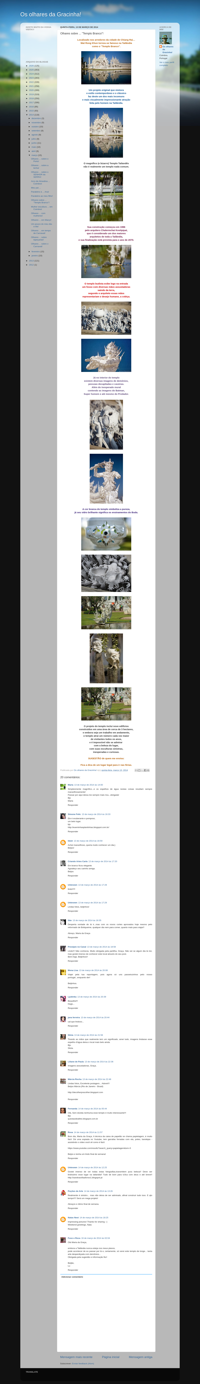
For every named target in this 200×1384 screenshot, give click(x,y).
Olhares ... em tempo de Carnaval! (41, 231)
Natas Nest (73, 1217)
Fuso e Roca (74, 1238)
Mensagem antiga (140, 1357)
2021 (31, 86)
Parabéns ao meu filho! (42, 196)
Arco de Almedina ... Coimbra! (40, 182)
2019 (31, 94)
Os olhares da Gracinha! (50, 14)
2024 (31, 74)
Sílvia (70, 1035)
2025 (31, 70)
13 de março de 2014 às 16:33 (96, 814)
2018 (31, 98)
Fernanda (72, 1108)
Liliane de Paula (76, 1061)
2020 (31, 90)
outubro (35, 126)
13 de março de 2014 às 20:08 (93, 970)
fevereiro (36, 251)
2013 (31, 261)
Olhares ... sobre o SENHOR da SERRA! (39, 174)
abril (34, 151)
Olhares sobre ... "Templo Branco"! (40, 201)
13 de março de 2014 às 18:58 (101, 947)
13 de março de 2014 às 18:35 (87, 920)
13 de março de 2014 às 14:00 (88, 785)
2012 (31, 265)
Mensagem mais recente (76, 1357)
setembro (36, 130)
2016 (31, 107)
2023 (31, 78)
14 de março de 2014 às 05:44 (92, 1108)
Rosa (70, 1132)
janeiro (35, 255)
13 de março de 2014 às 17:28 (92, 885)
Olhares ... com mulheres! (38, 214)
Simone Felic (74, 814)
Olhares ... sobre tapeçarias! (39, 238)
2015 (31, 111)
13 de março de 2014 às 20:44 (95, 1017)
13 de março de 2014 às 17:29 (92, 902)
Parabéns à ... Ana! (40, 192)
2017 (31, 102)
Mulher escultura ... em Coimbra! (41, 208)
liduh (70, 841)
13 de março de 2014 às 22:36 (99, 1061)
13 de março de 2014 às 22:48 (96, 1079)
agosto (35, 135)
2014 (31, 115)
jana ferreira (74, 1017)
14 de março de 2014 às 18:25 (94, 1217)
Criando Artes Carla (78, 861)
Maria (70, 785)
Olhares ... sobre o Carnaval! (39, 245)
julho (34, 139)
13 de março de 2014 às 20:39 (92, 997)
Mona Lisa (73, 970)
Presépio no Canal (77, 947)
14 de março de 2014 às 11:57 (88, 1132)
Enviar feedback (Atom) (83, 1363)
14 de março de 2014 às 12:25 (92, 1167)
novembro (37, 122)
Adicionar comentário (72, 1277)
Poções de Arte (75, 1191)
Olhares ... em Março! (41, 220)
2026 (31, 66)
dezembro (37, 118)
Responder (73, 805)
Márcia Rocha (75, 1079)
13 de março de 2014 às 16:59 (88, 841)
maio (34, 147)
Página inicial (110, 1357)
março (35, 155)
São (70, 920)
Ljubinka (72, 997)
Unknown (72, 885)
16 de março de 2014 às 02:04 (95, 1238)
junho (34, 143)
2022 (31, 82)
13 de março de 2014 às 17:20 (102, 861)
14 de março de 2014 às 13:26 (98, 1191)
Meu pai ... (36, 188)
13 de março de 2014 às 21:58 (88, 1035)
